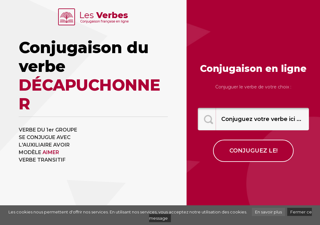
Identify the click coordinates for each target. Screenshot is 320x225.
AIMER (50, 152)
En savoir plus (268, 211)
